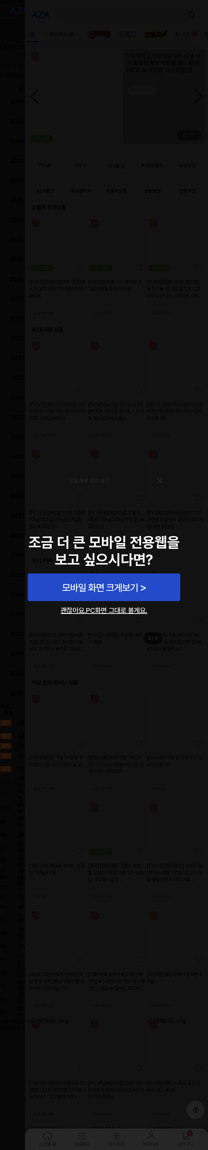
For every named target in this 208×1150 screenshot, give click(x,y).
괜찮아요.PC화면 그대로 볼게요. (104, 610)
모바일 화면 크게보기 (100, 588)
